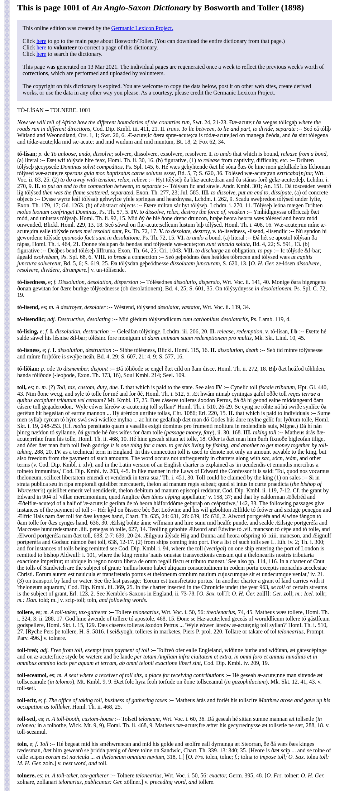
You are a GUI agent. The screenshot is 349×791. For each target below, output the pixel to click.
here (42, 41)
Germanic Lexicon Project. (142, 28)
